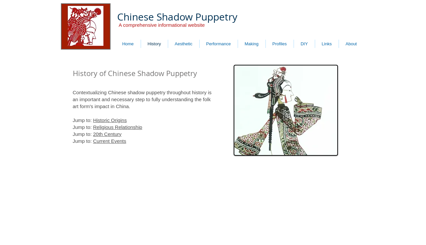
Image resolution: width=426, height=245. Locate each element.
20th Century (107, 134)
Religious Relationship (117, 127)
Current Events (109, 141)
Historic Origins (110, 120)
